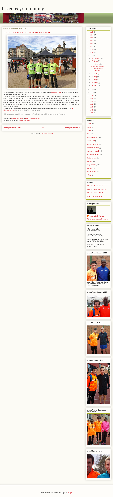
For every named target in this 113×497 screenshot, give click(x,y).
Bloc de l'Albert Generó (95, 193)
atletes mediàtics (93, 148)
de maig (94, 77)
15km (89, 127)
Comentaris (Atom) (47, 133)
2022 (92, 41)
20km (89, 130)
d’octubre (94, 61)
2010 (92, 107)
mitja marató (91, 165)
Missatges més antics (72, 128)
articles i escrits (92, 144)
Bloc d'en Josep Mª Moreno (96, 189)
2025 (92, 32)
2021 (92, 44)
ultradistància (91, 171)
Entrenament (91, 158)
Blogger (69, 493)
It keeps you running (23, 8)
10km (89, 124)
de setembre (95, 64)
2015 (92, 92)
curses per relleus (24, 120)
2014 (92, 95)
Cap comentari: (35, 118)
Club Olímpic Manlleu (94, 196)
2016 (92, 89)
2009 (92, 110)
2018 (92, 52)
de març (94, 80)
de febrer (94, 83)
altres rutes (91, 141)
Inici (42, 128)
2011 (92, 104)
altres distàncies (92, 137)
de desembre (96, 58)
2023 (92, 38)
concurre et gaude (93, 151)
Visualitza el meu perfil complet (97, 219)
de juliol (94, 74)
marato (89, 161)
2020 (92, 47)
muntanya (90, 168)
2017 (92, 55)
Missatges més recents (12, 128)
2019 (92, 49)
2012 (92, 101)
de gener (94, 85)
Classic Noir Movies (97, 216)
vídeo (89, 175)
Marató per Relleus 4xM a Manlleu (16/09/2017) (26, 32)
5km (88, 134)
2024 (92, 35)
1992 (92, 113)
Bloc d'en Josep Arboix (95, 186)
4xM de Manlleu (56, 92)
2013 (92, 98)
